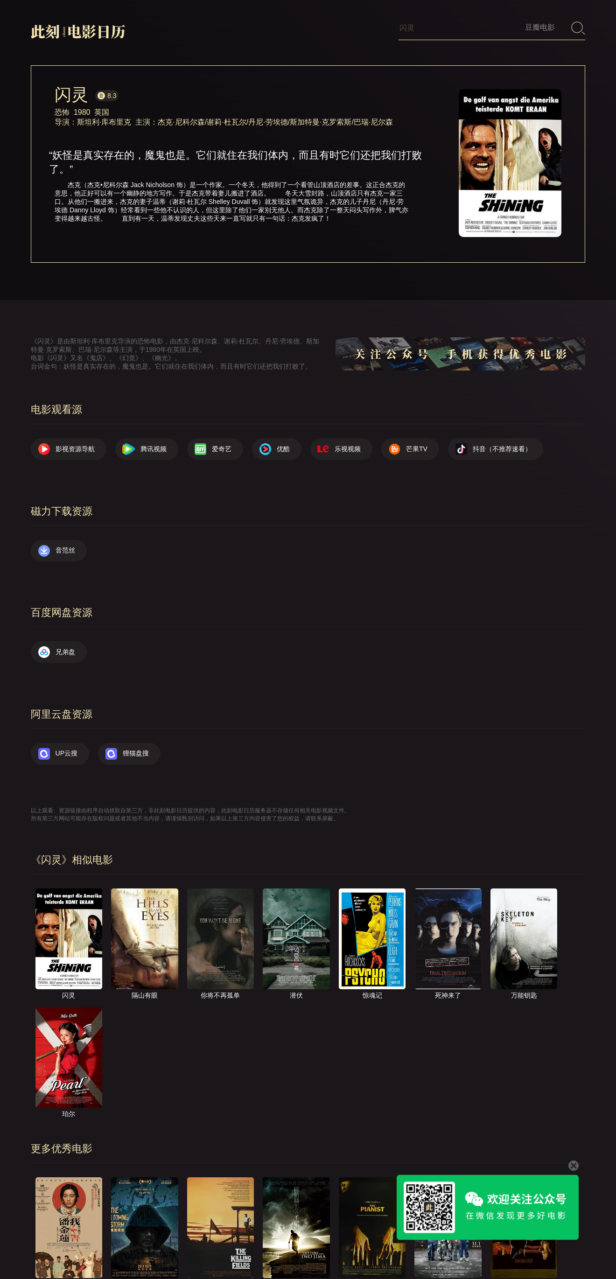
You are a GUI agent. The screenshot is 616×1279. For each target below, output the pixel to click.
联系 (349, 1247)
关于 (317, 1247)
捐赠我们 (524, 1247)
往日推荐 (433, 1247)
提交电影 (388, 1247)
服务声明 (479, 1247)
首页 (285, 1247)
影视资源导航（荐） (230, 1247)
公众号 (566, 1247)
